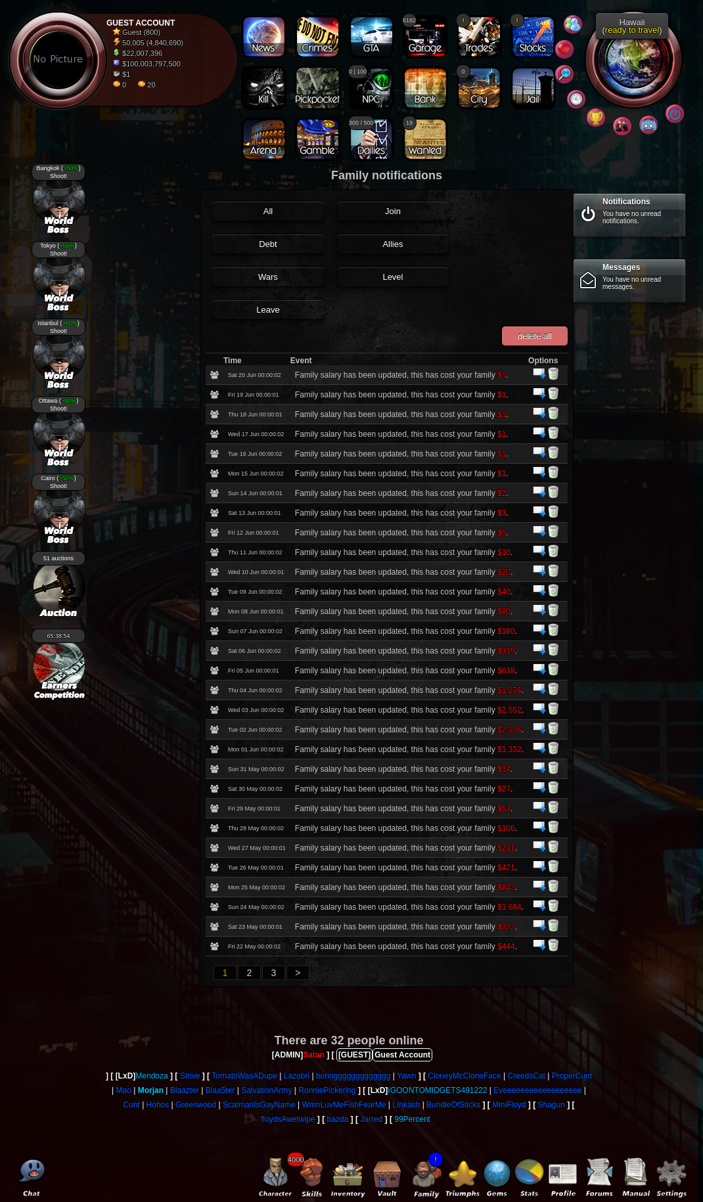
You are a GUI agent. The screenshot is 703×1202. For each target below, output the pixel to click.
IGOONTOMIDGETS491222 (437, 1090)
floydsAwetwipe (288, 1119)
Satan (314, 1054)
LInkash (406, 1104)
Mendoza (151, 1075)
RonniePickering (326, 1090)
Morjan (151, 1090)
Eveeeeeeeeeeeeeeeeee (537, 1090)
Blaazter (184, 1090)
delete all (535, 336)
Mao (123, 1090)
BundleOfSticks (453, 1104)
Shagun (551, 1104)
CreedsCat (526, 1075)
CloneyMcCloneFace (464, 1075)
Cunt (131, 1104)
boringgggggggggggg (353, 1075)
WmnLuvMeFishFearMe (344, 1104)
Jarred (371, 1119)
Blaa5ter (220, 1090)
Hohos (158, 1104)
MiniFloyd (509, 1104)
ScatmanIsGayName (259, 1104)
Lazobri (296, 1075)
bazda (338, 1119)
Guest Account (402, 1054)
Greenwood (195, 1104)
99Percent (412, 1119)
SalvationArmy (266, 1090)
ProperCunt (572, 1075)
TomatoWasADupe (244, 1075)
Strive (190, 1075)
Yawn (406, 1075)
